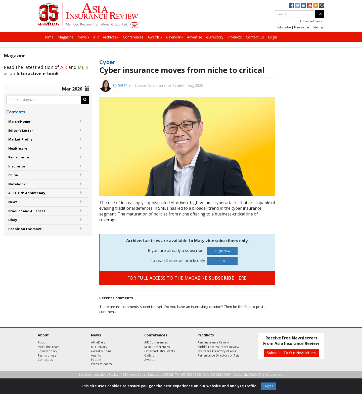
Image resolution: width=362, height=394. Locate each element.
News (83, 37)
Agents (96, 355)
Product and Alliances (26, 211)
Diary (12, 219)
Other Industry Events (159, 351)
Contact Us (255, 37)
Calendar (174, 37)
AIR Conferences (156, 342)
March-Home (19, 121)
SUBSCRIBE (221, 278)
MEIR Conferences (157, 347)
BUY (222, 261)
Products (234, 37)
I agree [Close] (268, 386)
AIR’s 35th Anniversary (26, 193)
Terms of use (47, 355)
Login (272, 37)
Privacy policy (47, 351)
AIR (96, 37)
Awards (155, 37)
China (13, 175)
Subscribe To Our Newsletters (291, 352)
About (42, 342)
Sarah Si (124, 85)
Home (48, 37)
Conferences (133, 37)
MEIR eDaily (99, 347)
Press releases (101, 364)
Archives (111, 37)
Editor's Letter (20, 130)
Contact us (45, 360)
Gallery (149, 355)
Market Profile (20, 139)
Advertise (194, 37)
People (96, 360)
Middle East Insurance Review (218, 347)
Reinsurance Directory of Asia (219, 355)
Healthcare (17, 148)
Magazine (65, 37)
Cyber (107, 62)
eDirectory (214, 37)
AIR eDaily (98, 342)
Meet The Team (49, 347)
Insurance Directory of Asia (217, 351)
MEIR (83, 67)
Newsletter (301, 27)
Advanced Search (312, 21)
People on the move (25, 229)
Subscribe (284, 27)
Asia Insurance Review (213, 342)
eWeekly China (101, 351)
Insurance (16, 166)
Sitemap (318, 27)
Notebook (17, 184)
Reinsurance (18, 157)
